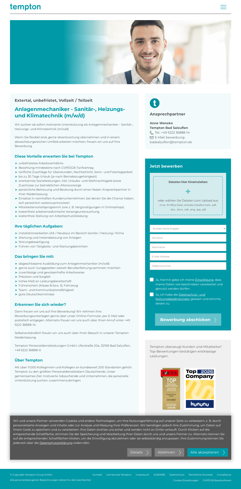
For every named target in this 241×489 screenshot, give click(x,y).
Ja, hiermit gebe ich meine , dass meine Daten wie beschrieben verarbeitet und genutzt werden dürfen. (186, 284)
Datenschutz (176, 474)
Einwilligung (204, 280)
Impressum (142, 474)
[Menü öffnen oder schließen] (223, 7)
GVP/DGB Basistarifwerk (217, 480)
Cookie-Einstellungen (186, 480)
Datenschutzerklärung (56, 443)
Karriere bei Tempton (119, 474)
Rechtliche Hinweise (201, 474)
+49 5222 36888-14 (175, 132)
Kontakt (97, 474)
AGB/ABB (159, 474)
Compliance (224, 474)
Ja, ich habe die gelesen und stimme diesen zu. (185, 299)
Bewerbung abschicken (188, 320)
